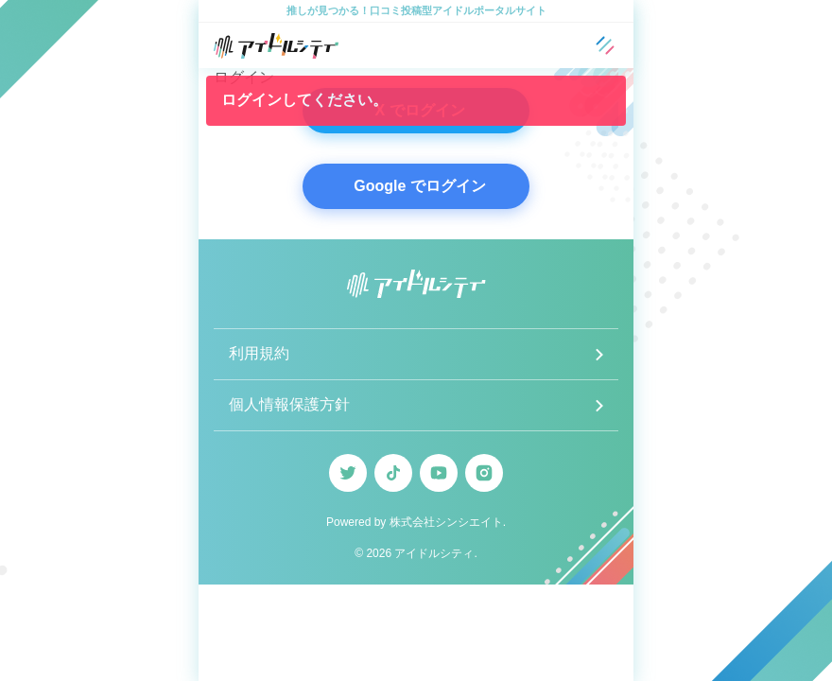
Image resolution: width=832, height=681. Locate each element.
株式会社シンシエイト (446, 522)
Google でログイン (420, 186)
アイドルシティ (434, 553)
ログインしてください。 (304, 100)
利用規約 (259, 353)
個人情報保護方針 (289, 404)
